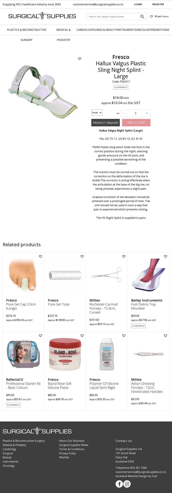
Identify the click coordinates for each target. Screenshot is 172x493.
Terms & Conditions (71, 449)
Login (138, 4)
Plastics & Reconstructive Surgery (26, 35)
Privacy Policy (67, 453)
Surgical (99, 30)
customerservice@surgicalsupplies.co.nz (98, 4)
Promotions (160, 30)
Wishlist (64, 457)
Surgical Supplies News (73, 445)
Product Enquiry (101, 121)
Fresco (121, 56)
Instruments (126, 30)
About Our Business (71, 441)
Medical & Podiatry (63, 35)
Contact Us (124, 441)
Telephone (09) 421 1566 (131, 468)
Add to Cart (136, 122)
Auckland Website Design (131, 476)
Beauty (111, 30)
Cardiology (85, 30)
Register (158, 4)
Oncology (143, 30)
